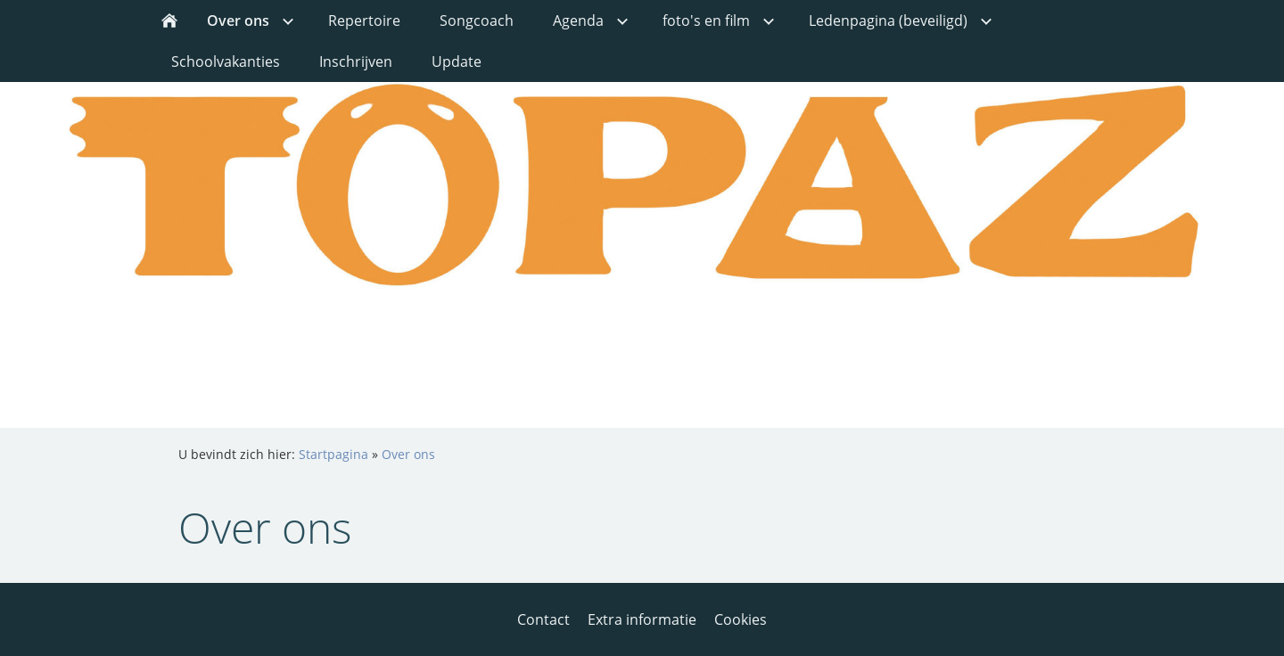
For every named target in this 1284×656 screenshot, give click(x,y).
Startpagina (333, 454)
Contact (543, 619)
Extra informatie (642, 619)
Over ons (408, 454)
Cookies (740, 619)
